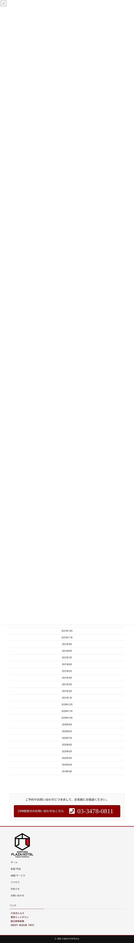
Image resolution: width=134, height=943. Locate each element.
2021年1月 (67, 698)
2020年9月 (67, 724)
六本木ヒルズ (17, 913)
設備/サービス (18, 875)
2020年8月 (67, 731)
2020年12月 (67, 704)
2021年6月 (67, 664)
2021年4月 (67, 678)
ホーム (14, 862)
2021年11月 (67, 637)
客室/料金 (16, 869)
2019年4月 (67, 771)
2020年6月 (67, 745)
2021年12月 (67, 631)
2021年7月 (67, 657)
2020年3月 (67, 765)
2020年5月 (67, 751)
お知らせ (15, 889)
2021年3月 (67, 684)
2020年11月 (67, 711)
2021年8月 (67, 651)
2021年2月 (67, 691)
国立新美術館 (17, 921)
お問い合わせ (17, 896)
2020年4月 (67, 758)
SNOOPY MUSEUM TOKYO (22, 925)
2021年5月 (67, 671)
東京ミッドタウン (20, 917)
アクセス (15, 882)
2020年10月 (67, 718)
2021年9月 (67, 644)
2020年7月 (67, 738)
